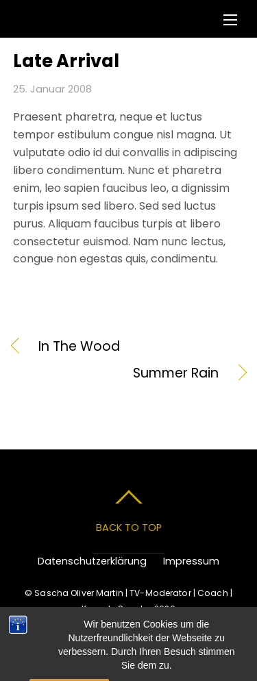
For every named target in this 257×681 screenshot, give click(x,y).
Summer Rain (116, 373)
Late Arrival (66, 61)
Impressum (191, 561)
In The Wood (79, 347)
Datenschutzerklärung (92, 561)
